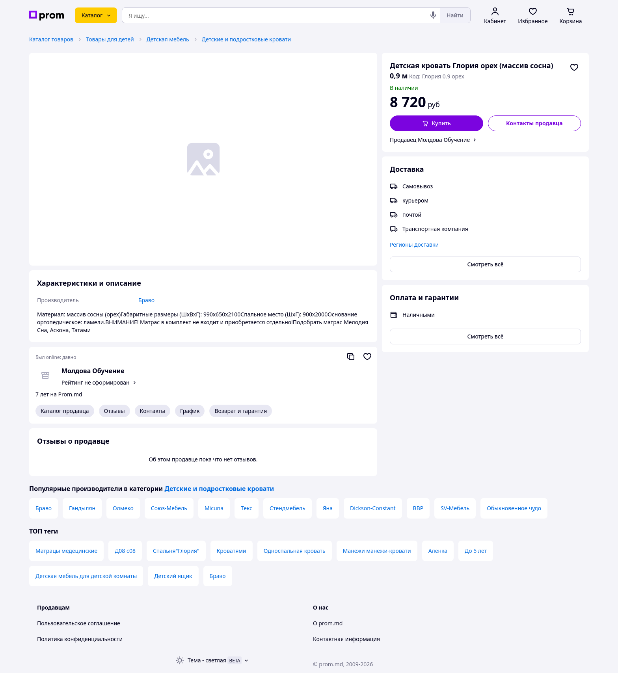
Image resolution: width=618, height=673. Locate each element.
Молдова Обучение (93, 370)
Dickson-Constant (373, 508)
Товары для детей (110, 39)
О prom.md (328, 623)
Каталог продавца (65, 411)
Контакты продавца (534, 123)
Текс (246, 508)
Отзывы (114, 411)
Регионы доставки (414, 244)
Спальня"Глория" (176, 550)
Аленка (437, 550)
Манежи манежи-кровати (377, 550)
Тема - (207, 660)
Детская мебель (168, 39)
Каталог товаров (51, 39)
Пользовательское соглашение (78, 623)
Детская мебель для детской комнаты (86, 576)
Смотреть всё (485, 264)
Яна (328, 508)
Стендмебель (287, 508)
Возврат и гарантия (240, 411)
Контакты (152, 411)
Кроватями (231, 550)
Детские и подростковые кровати (246, 39)
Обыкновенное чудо (514, 508)
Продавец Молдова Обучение (430, 139)
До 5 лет (476, 550)
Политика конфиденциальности (80, 639)
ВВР (418, 508)
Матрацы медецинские (66, 550)
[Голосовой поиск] (433, 15)
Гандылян (82, 508)
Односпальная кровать (295, 550)
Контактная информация (346, 639)
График (189, 411)
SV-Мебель (455, 508)
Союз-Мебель (169, 508)
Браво (43, 508)
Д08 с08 (125, 550)
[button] (436, 123)
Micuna (214, 508)
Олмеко (123, 508)
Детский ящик (173, 576)
